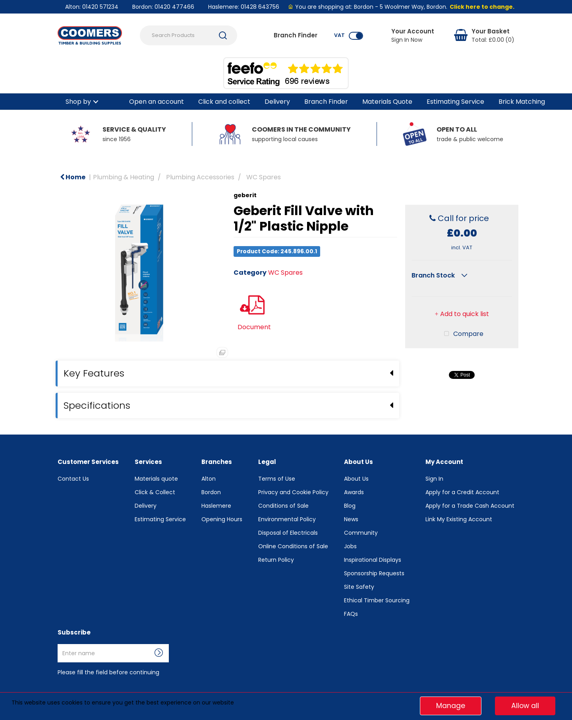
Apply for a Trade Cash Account (469, 506)
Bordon (211, 492)
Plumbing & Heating (123, 177)
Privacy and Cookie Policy (293, 492)
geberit (245, 195)
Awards (354, 492)
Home (72, 177)
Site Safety (359, 587)
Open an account (156, 101)
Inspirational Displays (372, 560)
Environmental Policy (287, 519)
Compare (462, 298)
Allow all (525, 705)
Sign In (434, 479)
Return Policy (276, 560)
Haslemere (216, 506)
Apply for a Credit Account (462, 492)
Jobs (350, 546)
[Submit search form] (222, 35)
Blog (350, 506)
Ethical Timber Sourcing (377, 600)
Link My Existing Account (458, 519)
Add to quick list (462, 278)
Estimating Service (455, 101)
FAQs (351, 614)
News (351, 519)
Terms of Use (276, 479)
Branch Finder (326, 101)
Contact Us (73, 479)
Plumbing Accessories (200, 177)
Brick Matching (522, 101)
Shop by (78, 101)
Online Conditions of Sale (293, 546)
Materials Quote (387, 101)
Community (361, 533)
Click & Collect (155, 492)
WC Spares (263, 177)
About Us (356, 479)
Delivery (277, 101)
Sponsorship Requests (374, 573)
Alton (208, 479)
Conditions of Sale (283, 506)
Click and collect (224, 101)
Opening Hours (221, 519)
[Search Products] (188, 35)
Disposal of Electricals (288, 533)
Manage (450, 705)
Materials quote (156, 479)
